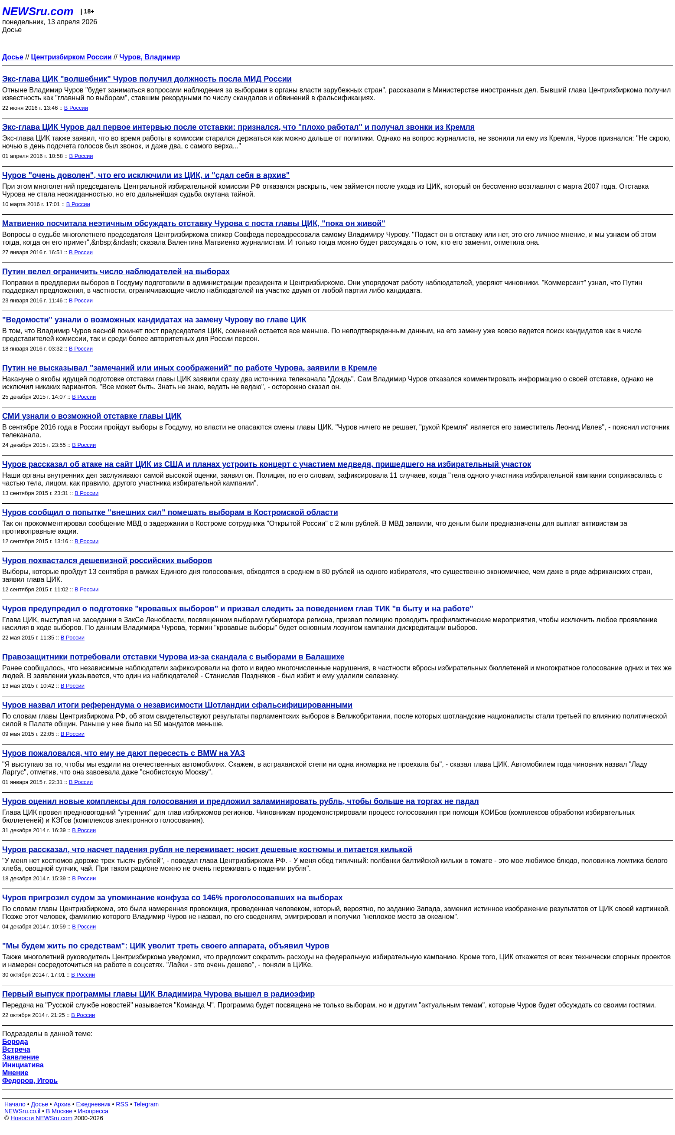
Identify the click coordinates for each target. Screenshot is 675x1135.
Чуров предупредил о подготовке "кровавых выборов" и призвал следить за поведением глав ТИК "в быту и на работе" (237, 608)
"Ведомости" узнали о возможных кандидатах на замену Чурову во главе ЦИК (154, 319)
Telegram (146, 1104)
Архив (62, 1104)
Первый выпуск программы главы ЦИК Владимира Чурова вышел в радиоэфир (158, 994)
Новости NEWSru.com (41, 1118)
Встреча (16, 1049)
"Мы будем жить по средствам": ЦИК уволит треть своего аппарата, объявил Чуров (165, 945)
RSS (122, 1104)
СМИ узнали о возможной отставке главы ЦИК (91, 416)
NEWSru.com (38, 11)
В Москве (59, 1111)
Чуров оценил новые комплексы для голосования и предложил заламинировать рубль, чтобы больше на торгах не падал (240, 801)
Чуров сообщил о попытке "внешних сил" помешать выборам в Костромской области (170, 512)
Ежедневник (93, 1104)
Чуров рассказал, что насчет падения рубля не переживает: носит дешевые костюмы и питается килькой (207, 849)
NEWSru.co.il (22, 1111)
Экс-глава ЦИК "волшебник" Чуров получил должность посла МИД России (147, 79)
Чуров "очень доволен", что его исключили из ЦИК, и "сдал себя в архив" (146, 175)
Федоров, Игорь (30, 1080)
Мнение (15, 1072)
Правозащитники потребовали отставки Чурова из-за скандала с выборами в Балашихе (173, 657)
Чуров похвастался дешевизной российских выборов (107, 560)
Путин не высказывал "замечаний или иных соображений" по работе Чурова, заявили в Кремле (189, 368)
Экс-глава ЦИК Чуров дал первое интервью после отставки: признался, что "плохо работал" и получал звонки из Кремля (238, 127)
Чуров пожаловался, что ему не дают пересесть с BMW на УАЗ (123, 753)
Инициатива (23, 1065)
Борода (15, 1041)
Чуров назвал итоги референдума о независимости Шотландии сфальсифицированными (177, 705)
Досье (39, 1104)
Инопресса (93, 1111)
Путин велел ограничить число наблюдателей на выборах (116, 271)
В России (76, 108)
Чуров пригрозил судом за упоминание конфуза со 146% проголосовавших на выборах (172, 897)
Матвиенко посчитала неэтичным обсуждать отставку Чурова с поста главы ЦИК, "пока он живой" (193, 223)
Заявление (20, 1057)
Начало (15, 1104)
